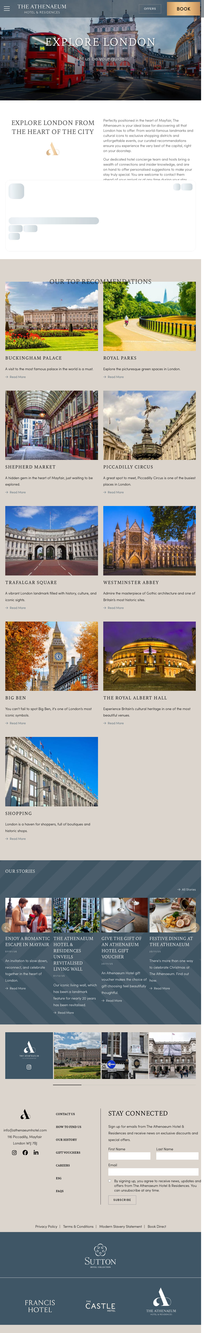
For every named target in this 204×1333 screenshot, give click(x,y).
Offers (150, 9)
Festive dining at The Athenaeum (171, 941)
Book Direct (157, 1226)
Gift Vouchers (68, 1152)
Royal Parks (120, 358)
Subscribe (122, 1200)
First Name (116, 1149)
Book (183, 9)
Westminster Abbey (131, 582)
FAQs (60, 1191)
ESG (59, 1178)
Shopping (18, 813)
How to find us (68, 1127)
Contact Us (65, 1114)
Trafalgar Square (31, 582)
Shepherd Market (30, 467)
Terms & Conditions (78, 1226)
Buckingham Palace (33, 358)
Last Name (164, 1149)
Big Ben (15, 698)
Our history (66, 1140)
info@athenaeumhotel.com (25, 1130)
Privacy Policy (46, 1226)
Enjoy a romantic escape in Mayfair (27, 941)
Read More (18, 376)
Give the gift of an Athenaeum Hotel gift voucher (122, 947)
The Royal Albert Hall (135, 698)
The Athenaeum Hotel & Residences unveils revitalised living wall (73, 953)
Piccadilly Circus (128, 467)
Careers (63, 1165)
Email (112, 1165)
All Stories (189, 889)
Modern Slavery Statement (120, 1226)
